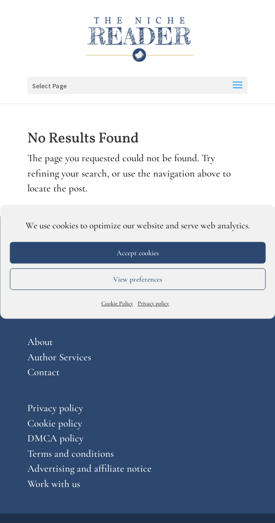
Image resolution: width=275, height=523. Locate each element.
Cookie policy (54, 423)
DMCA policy (55, 438)
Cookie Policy (117, 303)
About (40, 342)
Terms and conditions (70, 454)
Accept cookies (138, 253)
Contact (43, 372)
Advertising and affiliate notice (89, 469)
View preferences (137, 279)
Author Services (59, 357)
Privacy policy (153, 303)
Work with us (53, 484)
